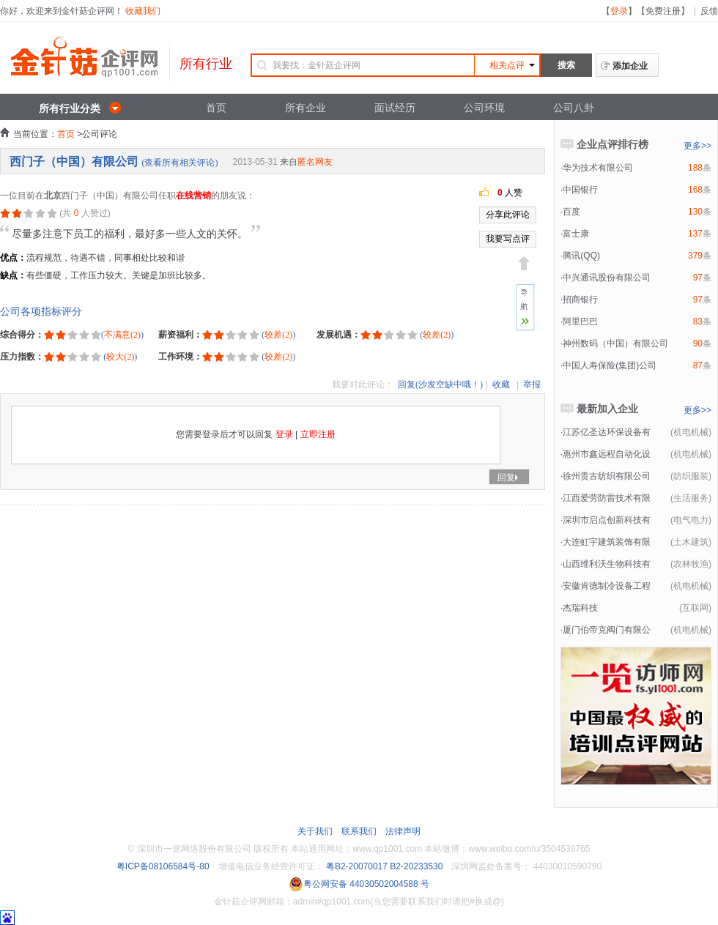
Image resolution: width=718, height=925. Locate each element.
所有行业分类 (69, 108)
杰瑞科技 (580, 608)
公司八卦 (573, 108)
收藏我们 (142, 11)
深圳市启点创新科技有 (607, 520)
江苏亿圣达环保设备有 (607, 432)
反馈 (709, 11)
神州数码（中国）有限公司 (615, 343)
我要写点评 (508, 239)
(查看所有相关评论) (179, 162)
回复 (509, 477)
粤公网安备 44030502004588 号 (359, 884)
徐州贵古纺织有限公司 (607, 476)
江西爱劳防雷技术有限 (607, 498)
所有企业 (305, 108)
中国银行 (580, 190)
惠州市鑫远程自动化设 (607, 454)
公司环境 (484, 108)
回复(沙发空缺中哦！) (440, 384)
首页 (216, 108)
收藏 (501, 384)
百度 (571, 212)
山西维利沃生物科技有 (607, 564)
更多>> (697, 146)
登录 (619, 11)
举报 (532, 384)
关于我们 (315, 831)
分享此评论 (508, 214)
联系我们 (359, 831)
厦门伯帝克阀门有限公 (607, 630)
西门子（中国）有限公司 (74, 161)
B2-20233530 (416, 866)
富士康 (576, 234)
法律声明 (403, 831)
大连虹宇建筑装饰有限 (607, 542)
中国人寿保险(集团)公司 (609, 365)
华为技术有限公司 (598, 168)
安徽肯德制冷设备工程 (607, 586)
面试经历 (394, 108)
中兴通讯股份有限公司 (607, 277)
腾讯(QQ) (581, 255)
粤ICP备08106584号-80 (163, 866)
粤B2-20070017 (356, 866)
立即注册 (318, 434)
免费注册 (663, 11)
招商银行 (580, 299)
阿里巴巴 (580, 321)
